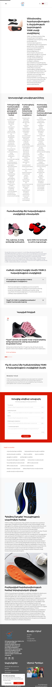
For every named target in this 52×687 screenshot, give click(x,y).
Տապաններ (8, 672)
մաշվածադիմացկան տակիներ (16, 460)
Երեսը (28, 636)
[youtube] (9, 658)
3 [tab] (38, 677)
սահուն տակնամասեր (27, 465)
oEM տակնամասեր (12, 465)
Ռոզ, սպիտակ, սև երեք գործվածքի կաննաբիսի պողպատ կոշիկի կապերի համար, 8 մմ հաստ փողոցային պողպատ (15, 241)
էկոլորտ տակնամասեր (13, 468)
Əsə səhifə (29, 634)
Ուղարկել (26, 436)
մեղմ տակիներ (28, 454)
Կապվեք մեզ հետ (31, 640)
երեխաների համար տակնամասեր (33, 468)
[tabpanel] (37, 671)
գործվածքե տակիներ (26, 457)
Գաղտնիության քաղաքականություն (41, 685)
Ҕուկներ (7, 668)
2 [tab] (37, 677)
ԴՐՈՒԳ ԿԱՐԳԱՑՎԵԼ (11, 352)
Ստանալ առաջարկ (35, 88)
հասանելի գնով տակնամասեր (15, 462)
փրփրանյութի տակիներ (14, 454)
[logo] (9, 634)
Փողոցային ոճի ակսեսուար (12, 666)
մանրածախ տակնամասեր (35, 460)
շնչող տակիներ (39, 454)
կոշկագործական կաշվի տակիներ (34, 451)
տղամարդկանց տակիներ (14, 451)
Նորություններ (30, 638)
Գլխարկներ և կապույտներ (12, 670)
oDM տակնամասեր (32, 462)
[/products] (35, 672)
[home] (22, 3)
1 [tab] (35, 677)
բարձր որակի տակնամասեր (15, 471)
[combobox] (10, 412)
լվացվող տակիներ (12, 457)
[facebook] (6, 658)
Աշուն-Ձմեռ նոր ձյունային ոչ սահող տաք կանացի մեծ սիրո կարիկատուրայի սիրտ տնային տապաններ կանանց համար (37, 241)
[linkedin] (12, 658)
